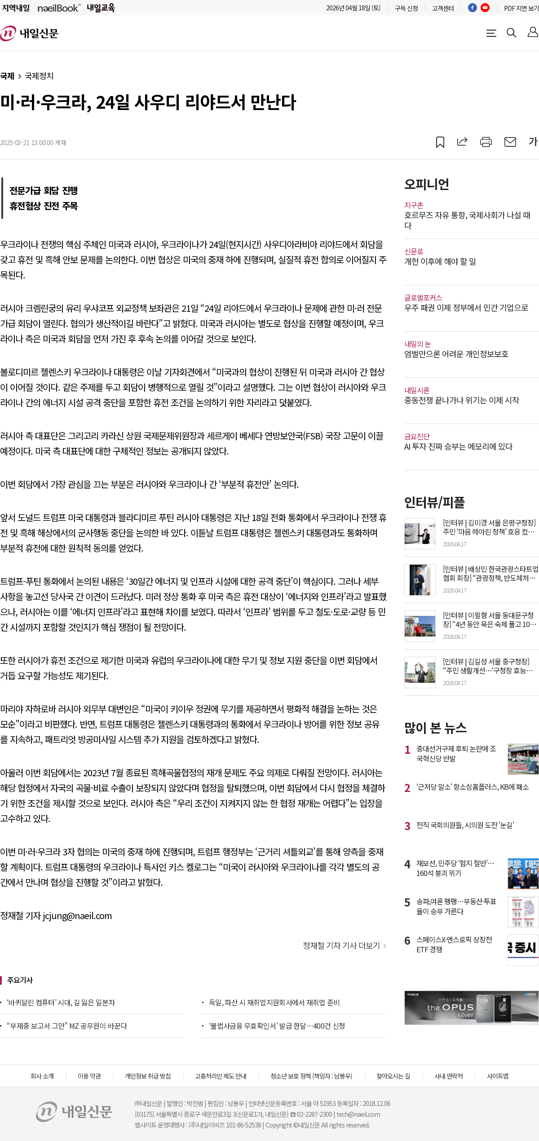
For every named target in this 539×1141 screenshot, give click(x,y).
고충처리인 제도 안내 (220, 1075)
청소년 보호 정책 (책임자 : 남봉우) (311, 1075)
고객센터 (443, 8)
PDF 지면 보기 (521, 8)
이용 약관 (89, 1075)
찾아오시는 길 (393, 1075)
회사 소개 (42, 1075)
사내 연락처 (448, 1075)
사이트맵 (497, 1075)
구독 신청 (406, 8)
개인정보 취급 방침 (148, 1075)
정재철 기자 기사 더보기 (341, 945)
